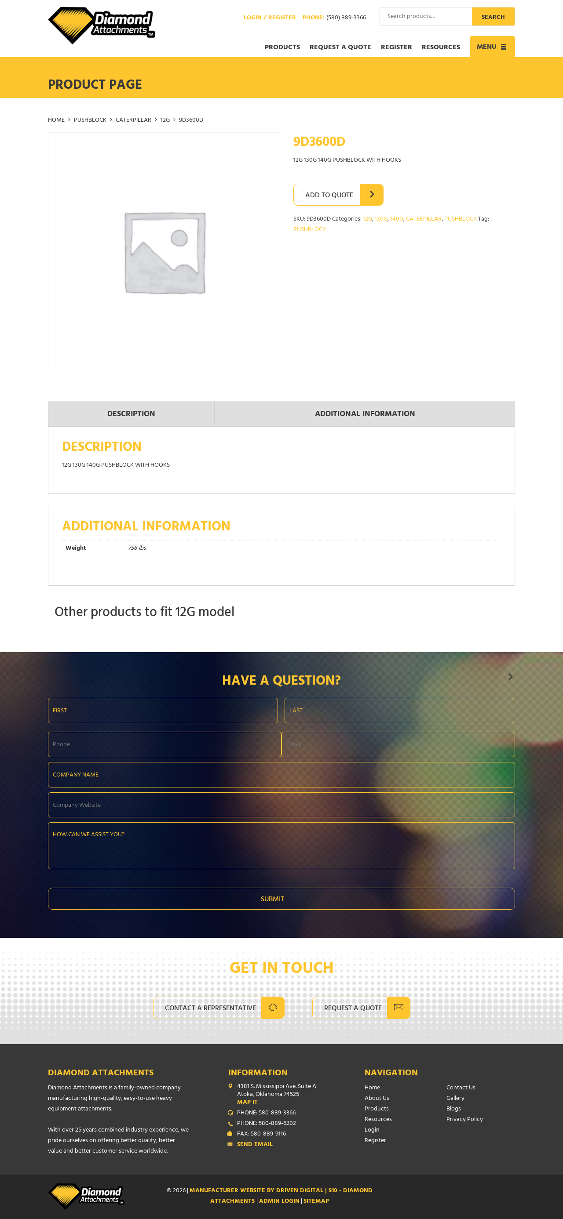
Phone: (334, 18)
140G (396, 219)
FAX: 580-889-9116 (261, 1135)
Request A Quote (353, 1009)
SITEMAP (316, 1202)
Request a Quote (340, 47)
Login (372, 1130)
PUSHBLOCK (90, 121)
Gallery (455, 1099)
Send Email (255, 1145)
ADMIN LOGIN (279, 1202)
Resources (441, 47)
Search (493, 18)
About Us (377, 1099)
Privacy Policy (464, 1120)
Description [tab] (131, 414)
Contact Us (460, 1088)
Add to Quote (329, 196)
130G (381, 219)
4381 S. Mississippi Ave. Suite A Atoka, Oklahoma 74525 (283, 1095)
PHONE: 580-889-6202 (266, 1124)
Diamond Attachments (101, 1074)
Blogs (453, 1109)
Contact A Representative (210, 1009)
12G (165, 121)
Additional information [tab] (365, 414)
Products (282, 47)
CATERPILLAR (133, 121)
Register (396, 47)
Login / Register (270, 18)
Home (56, 121)
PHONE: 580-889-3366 (266, 1113)
